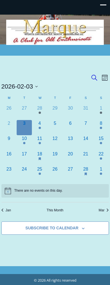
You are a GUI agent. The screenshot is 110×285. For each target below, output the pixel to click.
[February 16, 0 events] (9, 158)
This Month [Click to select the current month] (55, 210)
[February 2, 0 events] (9, 127)
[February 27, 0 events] (70, 173)
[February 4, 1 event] (39, 127)
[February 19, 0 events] (55, 158)
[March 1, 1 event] (101, 173)
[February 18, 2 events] (39, 158)
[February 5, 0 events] (55, 127)
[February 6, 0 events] (70, 127)
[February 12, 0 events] (55, 142)
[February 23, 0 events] (9, 173)
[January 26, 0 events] (9, 112)
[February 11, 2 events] (39, 142)
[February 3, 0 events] (24, 127)
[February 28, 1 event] (85, 173)
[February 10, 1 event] (24, 142)
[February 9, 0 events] (9, 142)
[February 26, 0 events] (55, 173)
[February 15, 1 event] (101, 142)
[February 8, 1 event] (101, 127)
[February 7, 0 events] (85, 127)
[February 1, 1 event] (101, 112)
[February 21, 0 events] (85, 158)
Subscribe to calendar (51, 228)
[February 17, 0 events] (24, 158)
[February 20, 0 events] (70, 158)
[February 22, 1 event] (101, 158)
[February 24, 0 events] (24, 173)
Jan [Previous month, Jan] (6, 210)
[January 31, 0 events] (85, 112)
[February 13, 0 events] (70, 142)
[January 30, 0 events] (70, 112)
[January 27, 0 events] (24, 112)
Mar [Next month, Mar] (104, 210)
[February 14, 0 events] (85, 142)
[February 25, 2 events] (39, 173)
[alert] (55, 191)
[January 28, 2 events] (39, 112)
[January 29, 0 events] (55, 112)
